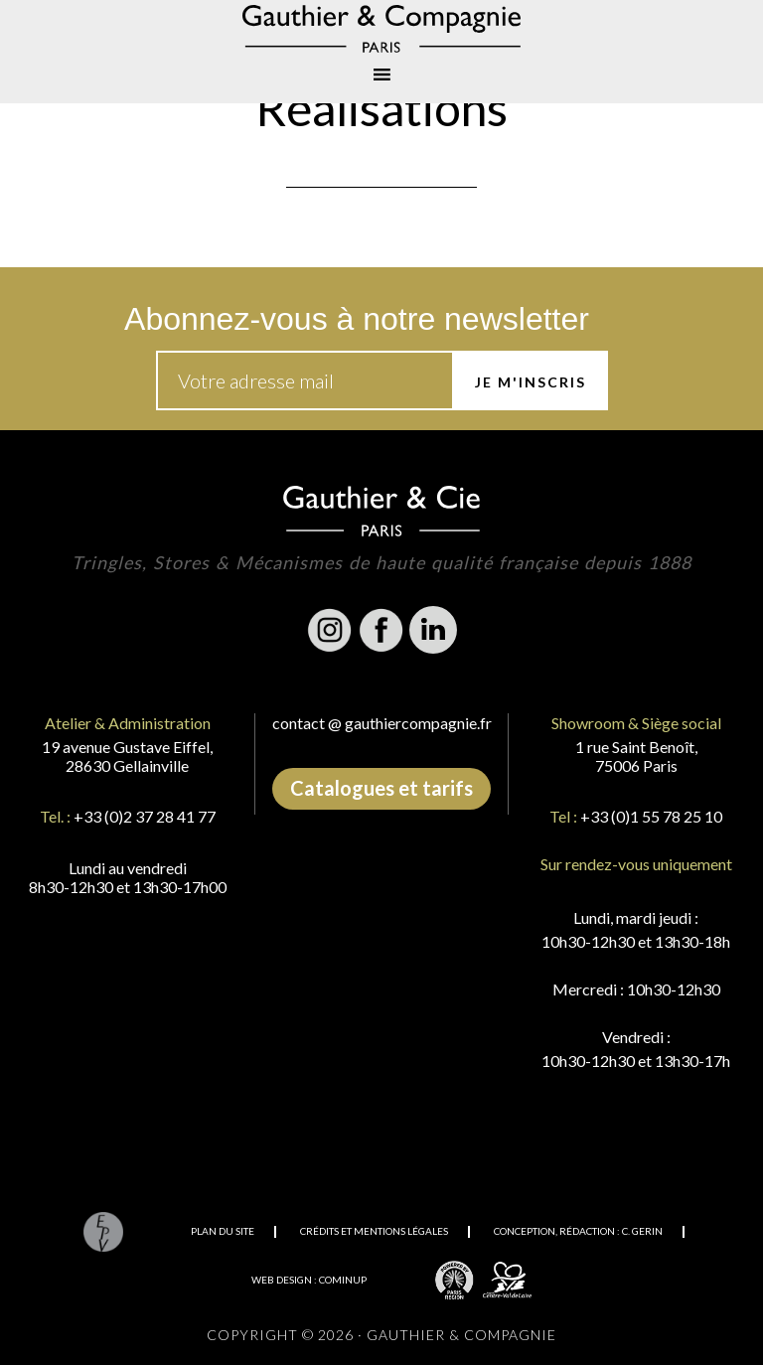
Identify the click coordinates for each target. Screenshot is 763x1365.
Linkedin (433, 630)
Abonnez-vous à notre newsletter (356, 319)
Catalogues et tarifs (381, 788)
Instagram (330, 630)
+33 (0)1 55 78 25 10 (651, 816)
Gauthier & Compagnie (381, 29)
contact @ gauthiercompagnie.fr (382, 722)
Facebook (381, 630)
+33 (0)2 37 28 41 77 (145, 816)
